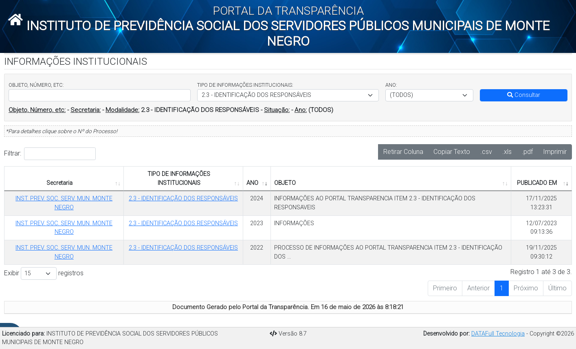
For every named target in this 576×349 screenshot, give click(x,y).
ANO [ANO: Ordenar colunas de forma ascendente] (252, 183)
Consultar (523, 95)
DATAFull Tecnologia (498, 333)
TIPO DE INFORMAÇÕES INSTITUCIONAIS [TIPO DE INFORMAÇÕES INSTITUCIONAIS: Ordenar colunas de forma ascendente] (178, 179)
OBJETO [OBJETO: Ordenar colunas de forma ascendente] (285, 183)
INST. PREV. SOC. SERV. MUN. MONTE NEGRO (63, 203)
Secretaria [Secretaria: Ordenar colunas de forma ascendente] (59, 183)
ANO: (391, 85)
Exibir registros (44, 273)
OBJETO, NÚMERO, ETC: (36, 85)
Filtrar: (50, 153)
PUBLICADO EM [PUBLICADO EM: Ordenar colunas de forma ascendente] (537, 183)
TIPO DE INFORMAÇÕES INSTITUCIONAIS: (245, 85)
